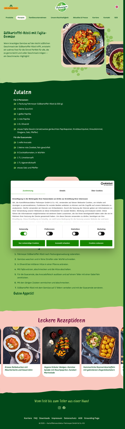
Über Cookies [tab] (97, 191)
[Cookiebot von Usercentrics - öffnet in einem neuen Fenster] (102, 184)
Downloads (44, 418)
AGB (80, 418)
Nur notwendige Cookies (29, 243)
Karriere (28, 418)
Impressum (57, 418)
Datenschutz (70, 418)
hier (61, 222)
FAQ (35, 418)
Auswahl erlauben (62, 243)
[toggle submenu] (9, 18)
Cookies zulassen (96, 243)
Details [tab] (62, 191)
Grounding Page (91, 418)
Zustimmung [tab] (28, 191)
